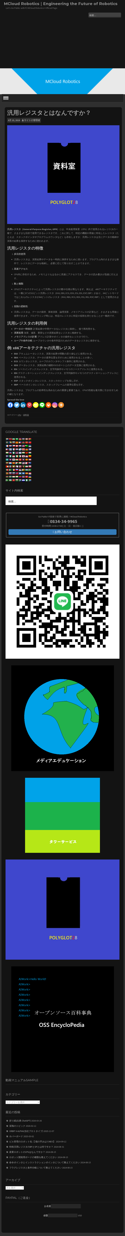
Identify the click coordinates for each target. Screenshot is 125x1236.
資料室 (26, 415)
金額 (45, 1215)
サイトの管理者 (32, 120)
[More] (61, 405)
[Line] (42, 405)
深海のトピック (17, 1125)
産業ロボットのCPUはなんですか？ (27, 1152)
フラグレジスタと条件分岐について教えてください (35, 1167)
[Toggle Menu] (5, 98)
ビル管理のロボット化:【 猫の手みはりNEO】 (32, 1141)
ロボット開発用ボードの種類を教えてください (33, 1157)
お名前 (47, 1206)
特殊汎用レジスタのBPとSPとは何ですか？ (31, 1146)
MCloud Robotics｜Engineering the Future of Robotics (60, 3)
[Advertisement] (62, 44)
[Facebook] (10, 405)
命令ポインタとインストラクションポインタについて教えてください (44, 1162)
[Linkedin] (23, 405)
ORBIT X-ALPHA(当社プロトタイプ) (26, 1131)
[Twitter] (17, 405)
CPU (19, 415)
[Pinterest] (29, 405)
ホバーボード (16, 1136)
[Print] (48, 405)
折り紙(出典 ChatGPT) (20, 1120)
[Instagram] (55, 405)
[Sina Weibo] (36, 405)
